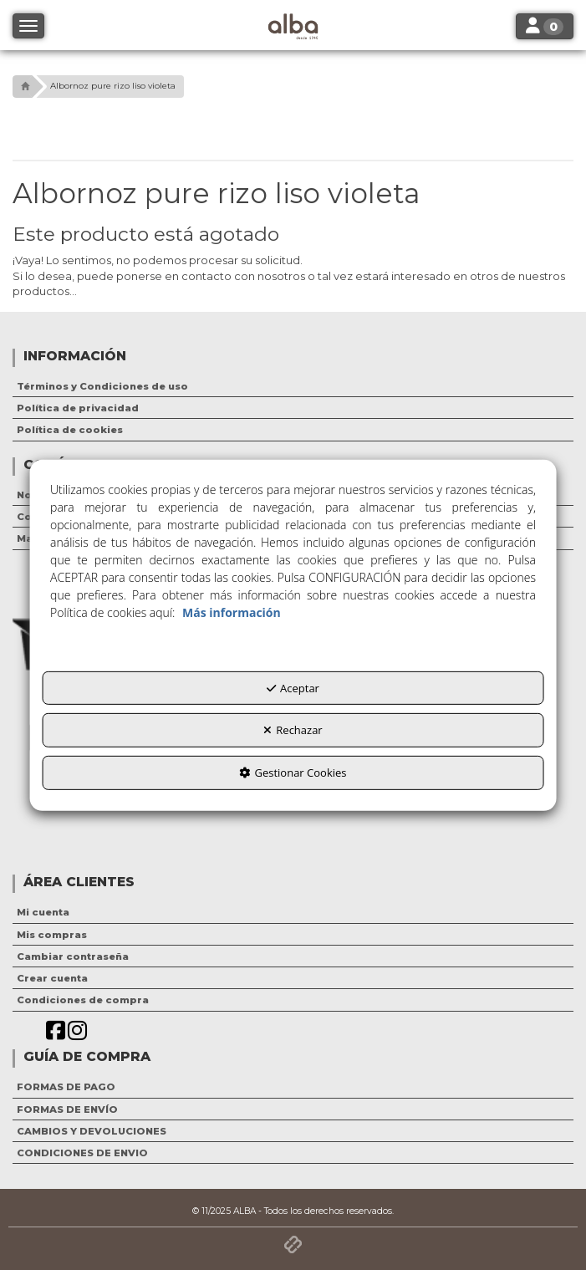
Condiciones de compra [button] (83, 1000)
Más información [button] (231, 612)
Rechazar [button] (292, 729)
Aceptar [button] (293, 688)
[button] (23, 86)
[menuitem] (293, 386)
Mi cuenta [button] (43, 912)
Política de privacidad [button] (78, 408)
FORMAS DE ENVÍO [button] (67, 1109)
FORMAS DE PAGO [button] (66, 1087)
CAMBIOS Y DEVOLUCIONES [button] (91, 1131)
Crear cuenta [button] (52, 978)
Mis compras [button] (52, 935)
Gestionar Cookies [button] (292, 772)
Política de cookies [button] (70, 430)
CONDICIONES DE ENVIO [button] (82, 1153)
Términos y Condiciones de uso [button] (102, 386)
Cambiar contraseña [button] (73, 956)
